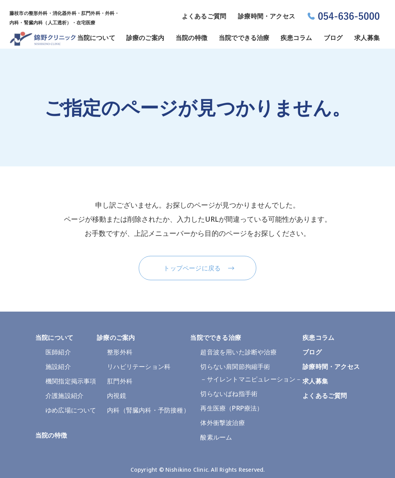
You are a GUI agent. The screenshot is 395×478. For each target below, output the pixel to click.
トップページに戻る (192, 268)
